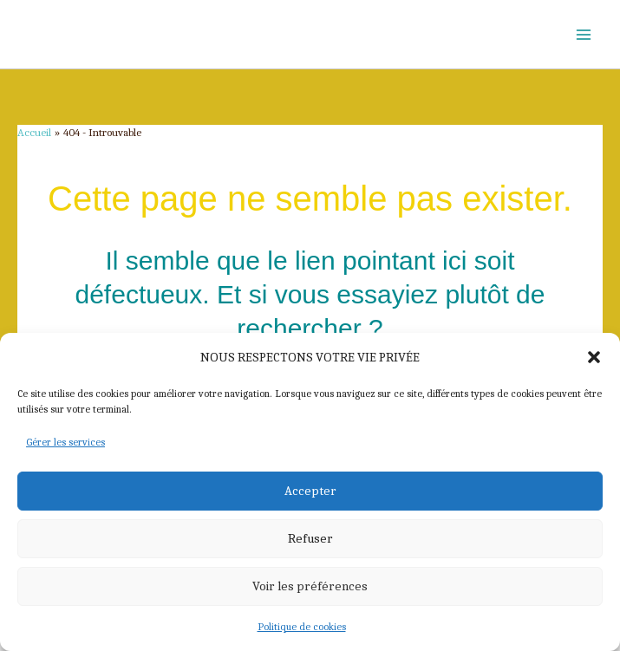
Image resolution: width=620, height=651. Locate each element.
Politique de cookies (302, 627)
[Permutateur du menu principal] (584, 35)
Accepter (310, 490)
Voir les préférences (310, 586)
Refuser (310, 538)
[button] (594, 357)
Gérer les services (65, 442)
